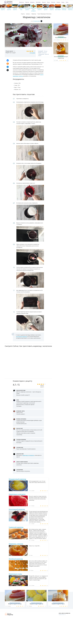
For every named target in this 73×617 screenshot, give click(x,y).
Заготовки (38, 2)
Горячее (27, 2)
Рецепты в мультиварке (58, 9)
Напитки (53, 2)
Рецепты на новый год (70, 9)
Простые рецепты (15, 9)
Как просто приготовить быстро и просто (9, 614)
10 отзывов (32, 52)
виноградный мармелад (21, 336)
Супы (67, 2)
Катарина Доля (38, 21)
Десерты (32, 2)
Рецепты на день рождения (33, 10)
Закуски (44, 2)
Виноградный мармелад (17, 509)
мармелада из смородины (28, 455)
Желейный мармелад (16, 559)
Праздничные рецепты (40, 9)
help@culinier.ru (62, 614)
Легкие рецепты (9, 9)
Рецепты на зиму (21, 9)
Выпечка (21, 2)
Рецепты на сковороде (64, 9)
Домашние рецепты (3, 9)
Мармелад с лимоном (16, 544)
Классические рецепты (27, 9)
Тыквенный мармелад (16, 527)
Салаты (58, 2)
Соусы (62, 2)
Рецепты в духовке (45, 9)
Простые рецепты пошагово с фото (8, 2)
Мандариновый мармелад (17, 479)
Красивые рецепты (52, 9)
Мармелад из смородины (17, 494)
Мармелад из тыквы (15, 574)
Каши (48, 2)
